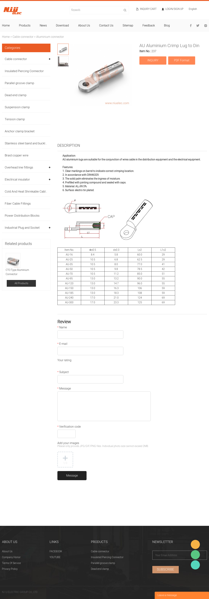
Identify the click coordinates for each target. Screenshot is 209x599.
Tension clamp (15, 119)
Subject (63, 372)
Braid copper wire (16, 155)
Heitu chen (195, 564)
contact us (106, 25)
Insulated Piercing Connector (24, 71)
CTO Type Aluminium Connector (17, 272)
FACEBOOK (56, 551)
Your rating (64, 360)
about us (84, 25)
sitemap (128, 25)
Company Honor (11, 557)
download (62, 25)
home (6, 25)
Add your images (103, 445)
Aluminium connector (50, 37)
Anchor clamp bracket (19, 131)
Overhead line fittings (19, 167)
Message (64, 389)
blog (167, 25)
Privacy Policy (10, 569)
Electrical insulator (17, 179)
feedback (148, 25)
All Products (21, 283)
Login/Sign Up (174, 9)
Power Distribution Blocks (22, 215)
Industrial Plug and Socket (22, 227)
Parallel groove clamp (19, 83)
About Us (7, 551)
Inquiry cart (148, 9)
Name (62, 328)
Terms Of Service (11, 563)
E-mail (62, 344)
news (43, 25)
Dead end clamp (15, 95)
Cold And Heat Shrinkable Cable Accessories (35, 191)
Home (6, 37)
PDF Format (181, 60)
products (24, 25)
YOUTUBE (55, 557)
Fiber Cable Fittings (18, 203)
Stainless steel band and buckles (26, 143)
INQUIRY (153, 60)
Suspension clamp (17, 107)
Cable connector (23, 37)
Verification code (69, 427)
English (193, 9)
